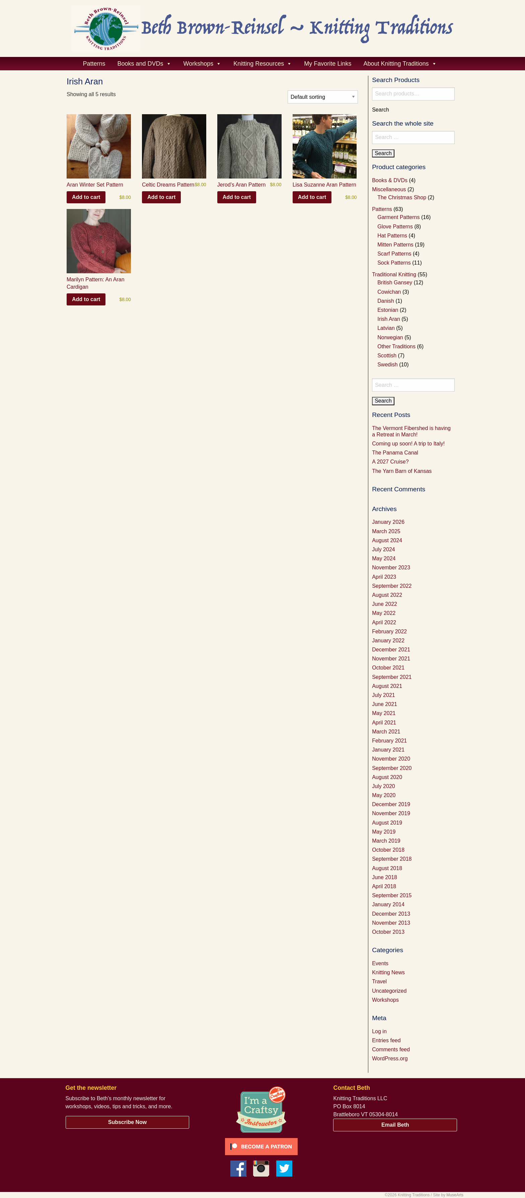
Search (380, 110)
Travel (379, 981)
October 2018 (388, 850)
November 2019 (391, 813)
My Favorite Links (327, 63)
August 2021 (387, 686)
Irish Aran (388, 319)
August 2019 (387, 823)
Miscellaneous (389, 189)
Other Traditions (396, 346)
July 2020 (383, 786)
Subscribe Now (127, 1122)
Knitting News (388, 972)
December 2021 (391, 649)
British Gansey (394, 282)
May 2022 (383, 613)
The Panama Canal (395, 452)
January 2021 (388, 750)
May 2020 (383, 795)
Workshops (385, 1000)
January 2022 (388, 640)
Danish (385, 301)
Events (380, 963)
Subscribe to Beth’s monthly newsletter (112, 1098)
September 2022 (391, 586)
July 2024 (383, 549)
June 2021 (384, 704)
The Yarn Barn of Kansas (402, 471)
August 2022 (387, 595)
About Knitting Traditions (400, 63)
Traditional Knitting (394, 274)
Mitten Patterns (395, 245)
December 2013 (391, 914)
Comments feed (391, 1049)
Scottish (386, 355)
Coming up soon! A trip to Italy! (408, 443)
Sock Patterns (394, 263)
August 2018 (387, 868)
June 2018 (384, 877)
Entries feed (386, 1040)
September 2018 (391, 859)
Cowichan (389, 292)
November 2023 (391, 567)
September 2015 (391, 895)
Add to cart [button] (86, 197)
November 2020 (391, 759)
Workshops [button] (202, 63)
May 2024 (383, 558)
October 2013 (388, 932)
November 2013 (391, 923)
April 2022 (384, 622)
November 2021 (391, 658)
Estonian (387, 310)
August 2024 (387, 540)
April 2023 (384, 577)
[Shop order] (323, 96)
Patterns (94, 63)
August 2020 (387, 777)
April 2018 (384, 886)
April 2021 (384, 722)
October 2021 (388, 668)
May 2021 (383, 713)
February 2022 (389, 631)
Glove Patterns (395, 226)
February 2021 (389, 741)
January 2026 (388, 522)
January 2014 (388, 904)
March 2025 (386, 531)
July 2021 (383, 695)
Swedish (387, 364)
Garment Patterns (398, 217)
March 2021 (386, 731)
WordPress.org (389, 1058)
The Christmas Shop (401, 197)
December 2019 (391, 804)
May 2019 (383, 832)
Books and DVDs (144, 63)
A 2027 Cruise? (390, 462)
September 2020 (391, 768)
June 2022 (384, 604)
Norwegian (390, 337)
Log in (379, 1031)
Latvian (386, 328)
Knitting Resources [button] (262, 63)
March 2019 (386, 841)
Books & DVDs (389, 180)
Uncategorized (389, 991)
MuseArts (454, 1195)
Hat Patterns (392, 235)
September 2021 (391, 677)
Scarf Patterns (394, 254)
